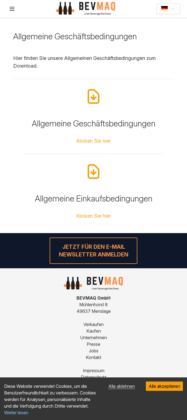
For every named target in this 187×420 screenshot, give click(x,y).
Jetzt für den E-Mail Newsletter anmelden (93, 251)
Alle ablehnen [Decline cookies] (121, 386)
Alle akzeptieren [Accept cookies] (164, 386)
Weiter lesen (16, 412)
